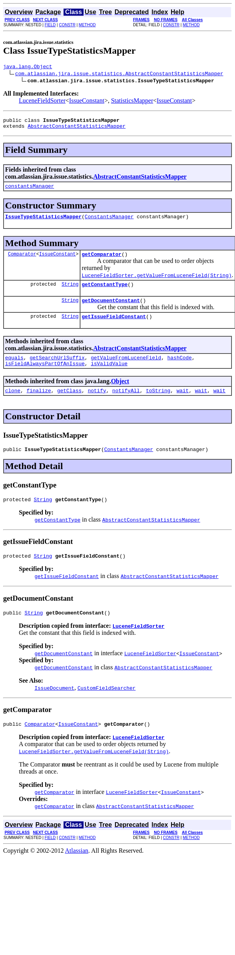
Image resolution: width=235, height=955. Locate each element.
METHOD (87, 25)
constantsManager (29, 190)
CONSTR (67, 25)
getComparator (101, 261)
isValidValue (109, 376)
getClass (69, 404)
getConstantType (105, 292)
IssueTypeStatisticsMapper (43, 222)
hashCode (179, 369)
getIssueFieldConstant (114, 326)
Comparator (22, 260)
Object (120, 394)
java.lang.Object (27, 67)
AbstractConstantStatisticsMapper (76, 129)
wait (183, 404)
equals (14, 369)
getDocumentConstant (111, 309)
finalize (39, 404)
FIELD (50, 25)
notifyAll (126, 404)
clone (12, 404)
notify (97, 404)
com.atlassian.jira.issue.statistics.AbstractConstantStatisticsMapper (119, 74)
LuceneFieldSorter (42, 101)
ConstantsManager (109, 222)
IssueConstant (86, 101)
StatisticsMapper (132, 101)
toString (158, 404)
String (70, 292)
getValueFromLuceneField (126, 369)
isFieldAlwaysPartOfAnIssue (45, 376)
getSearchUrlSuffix (56, 369)
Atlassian (77, 870)
